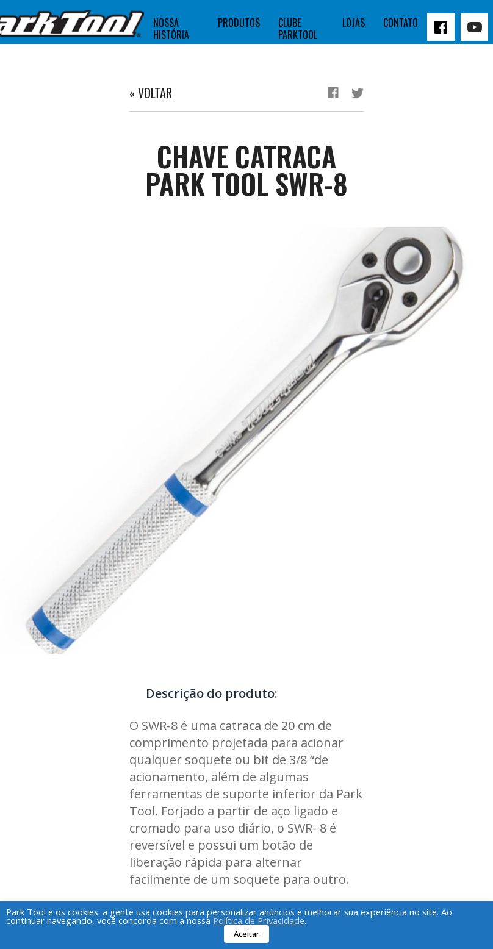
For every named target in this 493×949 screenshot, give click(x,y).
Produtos (239, 22)
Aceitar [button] (246, 933)
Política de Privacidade (258, 920)
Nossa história (171, 28)
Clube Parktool (297, 28)
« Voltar (150, 93)
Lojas (353, 22)
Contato (400, 22)
